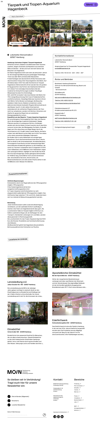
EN (2, 1)
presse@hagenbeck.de (62, 68)
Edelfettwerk (59, 320)
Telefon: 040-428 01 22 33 (64, 100)
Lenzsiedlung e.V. (17, 282)
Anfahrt (55, 391)
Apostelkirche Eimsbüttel (66, 273)
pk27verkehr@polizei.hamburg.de (66, 118)
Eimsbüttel (13, 329)
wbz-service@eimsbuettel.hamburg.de (68, 97)
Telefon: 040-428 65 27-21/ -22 (65, 121)
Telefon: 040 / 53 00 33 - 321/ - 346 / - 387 (69, 73)
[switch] (18, 396)
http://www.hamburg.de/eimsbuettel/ (67, 103)
